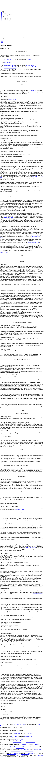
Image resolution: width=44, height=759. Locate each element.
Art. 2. (1, 96)
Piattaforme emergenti (7, 416)
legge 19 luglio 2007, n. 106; (12, 99)
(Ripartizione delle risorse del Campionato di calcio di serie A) (13, 615)
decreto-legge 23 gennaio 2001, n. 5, (9, 65)
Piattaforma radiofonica (7, 436)
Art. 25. (2, 602)
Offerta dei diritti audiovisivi (7, 288)
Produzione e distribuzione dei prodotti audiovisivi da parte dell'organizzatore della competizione (18, 402)
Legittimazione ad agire (7, 479)
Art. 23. (2, 562)
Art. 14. (2, 416)
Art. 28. (2, 703)
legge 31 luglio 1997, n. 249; (8, 62)
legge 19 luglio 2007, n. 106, (32, 90)
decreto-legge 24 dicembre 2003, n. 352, (10, 66)
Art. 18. (2, 479)
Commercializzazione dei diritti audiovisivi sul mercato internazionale (14, 453)
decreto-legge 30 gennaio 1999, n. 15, (9, 63)
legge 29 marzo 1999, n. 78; (30, 63)
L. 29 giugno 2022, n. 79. (29, 733)
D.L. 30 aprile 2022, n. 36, (17, 733)
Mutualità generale (7, 531)
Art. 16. (2, 453)
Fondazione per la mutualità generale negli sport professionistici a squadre (15, 562)
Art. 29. (2, 714)
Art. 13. (2, 402)
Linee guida (5, 264)
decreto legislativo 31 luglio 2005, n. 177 (10, 68)
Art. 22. (2, 531)
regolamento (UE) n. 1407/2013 (31, 547)
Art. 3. (1, 189)
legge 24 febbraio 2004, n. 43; (31, 66)
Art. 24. (2, 596)
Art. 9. (1, 337)
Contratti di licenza (7, 349)
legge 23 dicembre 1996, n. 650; (31, 60)
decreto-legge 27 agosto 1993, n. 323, (9, 59)
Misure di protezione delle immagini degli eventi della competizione (14, 468)
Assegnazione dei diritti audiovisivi (8, 337)
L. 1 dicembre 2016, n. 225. (37, 744)
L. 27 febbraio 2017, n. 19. (27, 746)
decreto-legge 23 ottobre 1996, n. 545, (9, 60)
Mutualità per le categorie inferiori (9, 596)
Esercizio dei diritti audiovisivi (7, 196)
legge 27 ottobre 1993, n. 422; (30, 59)
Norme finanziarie (6, 714)
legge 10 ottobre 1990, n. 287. (20, 509)
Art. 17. (2, 468)
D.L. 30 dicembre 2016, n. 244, (13, 746)
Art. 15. (2, 436)
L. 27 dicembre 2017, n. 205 (20, 755)
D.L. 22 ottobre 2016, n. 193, (17, 742)
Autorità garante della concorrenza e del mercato (11, 506)
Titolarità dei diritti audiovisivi (7, 189)
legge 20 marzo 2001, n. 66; (30, 65)
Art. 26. (2, 615)
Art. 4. (1, 196)
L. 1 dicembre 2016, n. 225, (30, 742)
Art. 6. (1, 264)
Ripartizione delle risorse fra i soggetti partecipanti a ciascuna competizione (15, 602)
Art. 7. (1, 288)
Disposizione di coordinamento (8, 703)
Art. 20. (2, 506)
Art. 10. (2, 349)
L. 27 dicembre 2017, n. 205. (20, 748)
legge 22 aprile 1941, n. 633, (8, 217)
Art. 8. (1, 325)
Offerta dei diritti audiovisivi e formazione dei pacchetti (11, 325)
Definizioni (5, 96)
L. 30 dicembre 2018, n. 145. (19, 739)
